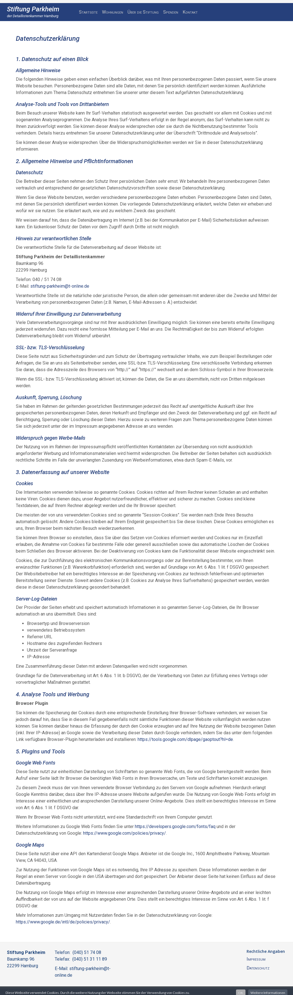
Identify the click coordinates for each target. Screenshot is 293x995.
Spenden (170, 12)
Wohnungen (112, 12)
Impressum (256, 959)
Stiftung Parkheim (33, 9)
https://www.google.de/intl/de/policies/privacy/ (63, 922)
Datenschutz (258, 968)
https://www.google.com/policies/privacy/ (124, 833)
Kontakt (190, 12)
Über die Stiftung (143, 12)
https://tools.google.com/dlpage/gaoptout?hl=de (185, 739)
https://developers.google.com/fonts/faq (175, 826)
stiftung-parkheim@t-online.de (59, 286)
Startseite (88, 12)
